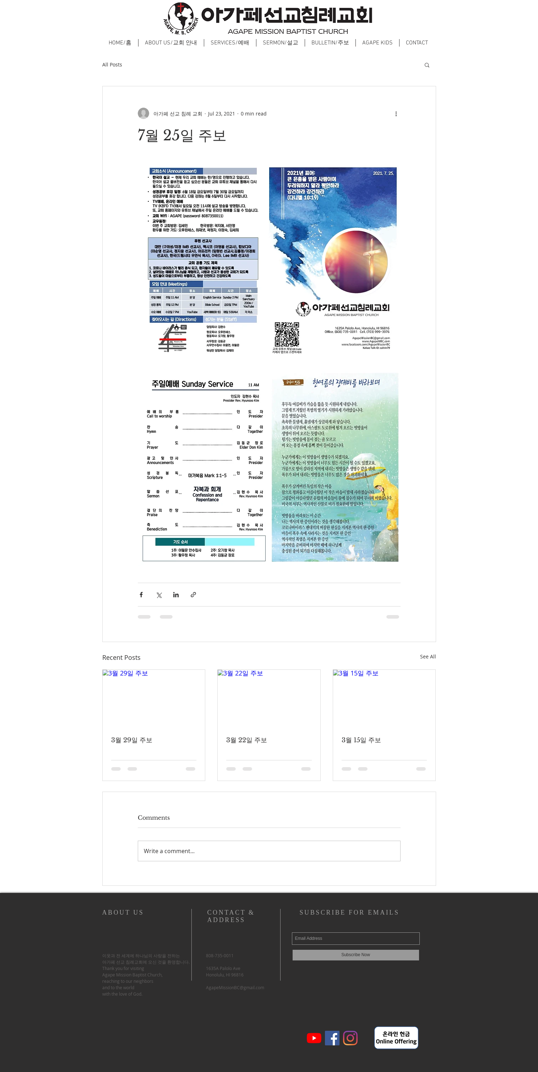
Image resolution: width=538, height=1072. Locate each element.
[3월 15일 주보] (384, 698)
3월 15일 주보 (361, 740)
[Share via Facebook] (141, 594)
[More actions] (396, 113)
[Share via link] (193, 594)
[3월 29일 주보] (154, 698)
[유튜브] (314, 1038)
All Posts (112, 64)
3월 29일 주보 (131, 740)
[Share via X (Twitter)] (158, 594)
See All (428, 656)
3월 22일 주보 (246, 740)
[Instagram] (350, 1038)
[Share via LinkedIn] (176, 594)
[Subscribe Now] (356, 955)
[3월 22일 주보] (269, 698)
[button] (427, 65)
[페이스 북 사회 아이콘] (332, 1038)
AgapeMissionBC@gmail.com (235, 987)
